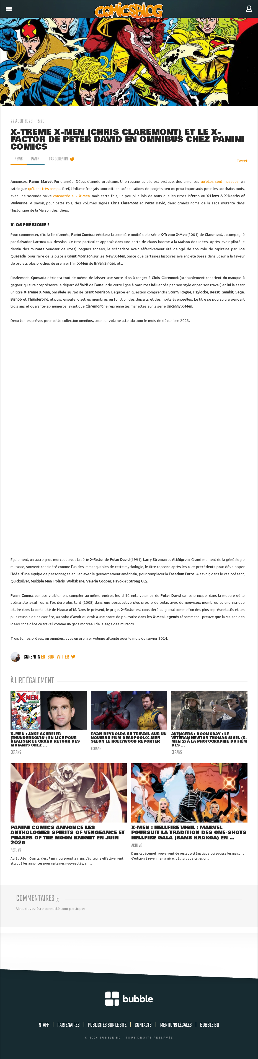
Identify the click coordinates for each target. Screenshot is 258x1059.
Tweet (242, 160)
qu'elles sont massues (220, 181)
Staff (44, 1025)
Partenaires (68, 1025)
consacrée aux (71, 196)
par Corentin (58, 159)
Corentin (26, 657)
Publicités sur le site (107, 1025)
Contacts (143, 1025)
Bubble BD (209, 1025)
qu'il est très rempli (44, 188)
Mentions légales (176, 1025)
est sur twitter (58, 657)
